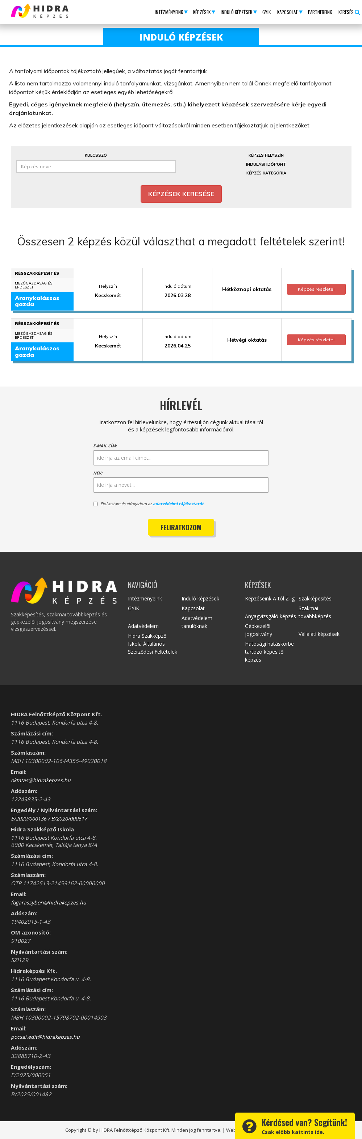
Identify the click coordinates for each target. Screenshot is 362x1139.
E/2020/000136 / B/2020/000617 (49, 818)
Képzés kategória (266, 173)
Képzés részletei (316, 289)
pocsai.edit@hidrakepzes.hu (45, 1036)
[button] (170, 12)
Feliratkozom (181, 527)
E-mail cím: (105, 445)
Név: (97, 473)
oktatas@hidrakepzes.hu (41, 780)
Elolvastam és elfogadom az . (149, 503)
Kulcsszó (96, 155)
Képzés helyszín (266, 155)
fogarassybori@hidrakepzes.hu (48, 902)
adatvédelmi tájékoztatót (178, 503)
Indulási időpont (266, 164)
